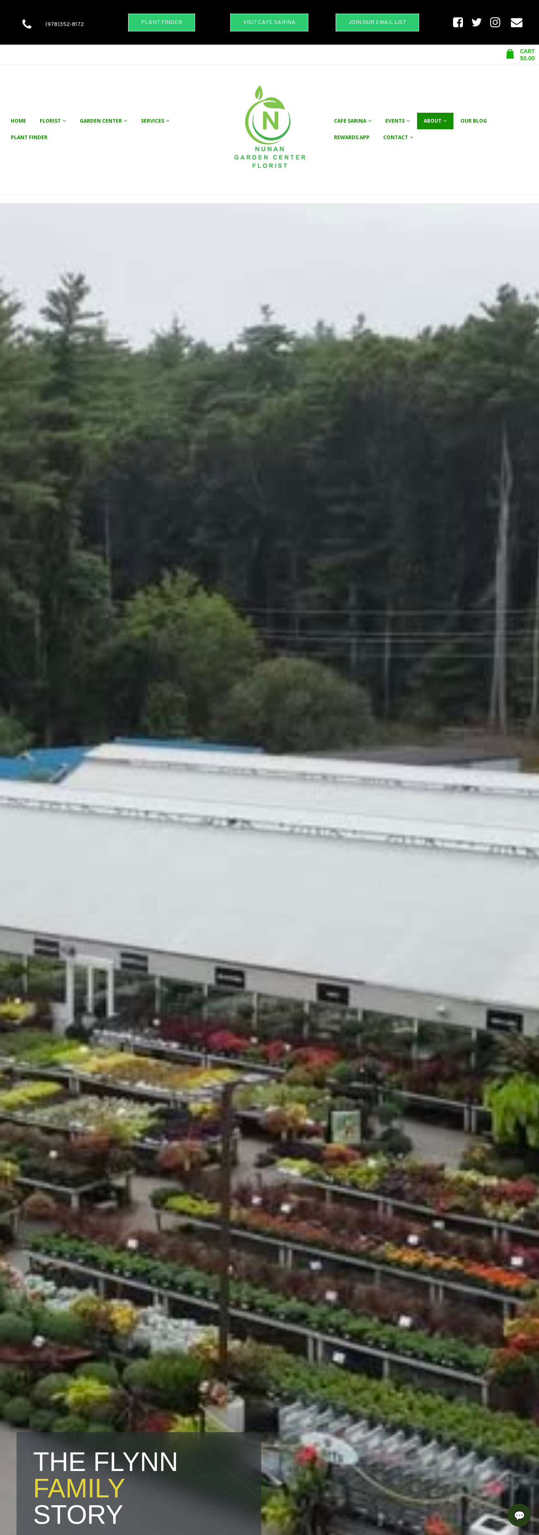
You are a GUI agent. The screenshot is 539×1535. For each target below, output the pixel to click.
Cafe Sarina (350, 120)
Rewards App (352, 137)
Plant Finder (29, 137)
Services (152, 120)
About (432, 120)
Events (395, 120)
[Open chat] (519, 1515)
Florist (50, 120)
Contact (395, 137)
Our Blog (473, 120)
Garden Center (101, 120)
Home (18, 120)
